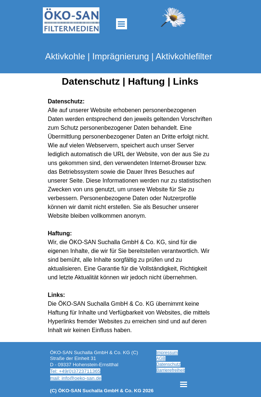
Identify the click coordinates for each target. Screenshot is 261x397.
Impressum (167, 352)
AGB (160, 358)
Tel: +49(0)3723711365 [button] (75, 371)
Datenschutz (168, 364)
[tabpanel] (130, 216)
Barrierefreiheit (170, 370)
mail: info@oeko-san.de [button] (75, 378)
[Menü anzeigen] (121, 23)
